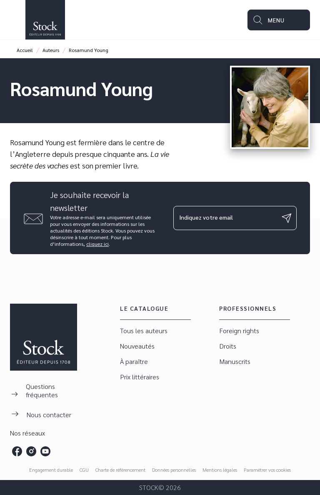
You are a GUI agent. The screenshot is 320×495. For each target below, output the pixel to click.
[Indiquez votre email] (224, 218)
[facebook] (17, 451)
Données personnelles (174, 469)
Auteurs (50, 50)
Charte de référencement (120, 469)
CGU (84, 469)
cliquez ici (97, 243)
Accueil (25, 50)
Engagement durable (51, 469)
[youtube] (45, 451)
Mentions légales (219, 469)
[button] (155, 331)
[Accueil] (45, 20)
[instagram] (31, 451)
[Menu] (279, 20)
